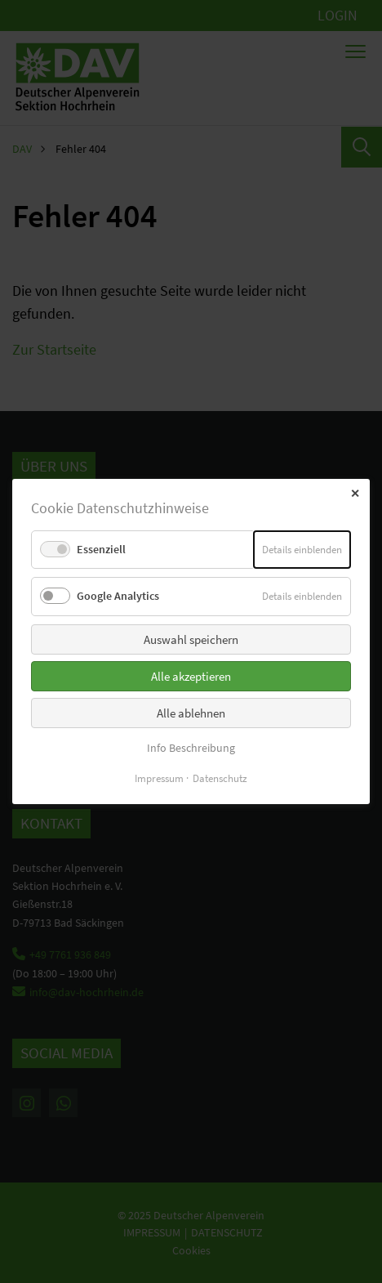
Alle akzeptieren (191, 675)
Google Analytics (118, 595)
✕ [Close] (355, 493)
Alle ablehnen (191, 712)
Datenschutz (220, 778)
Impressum (159, 778)
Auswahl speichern (191, 638)
